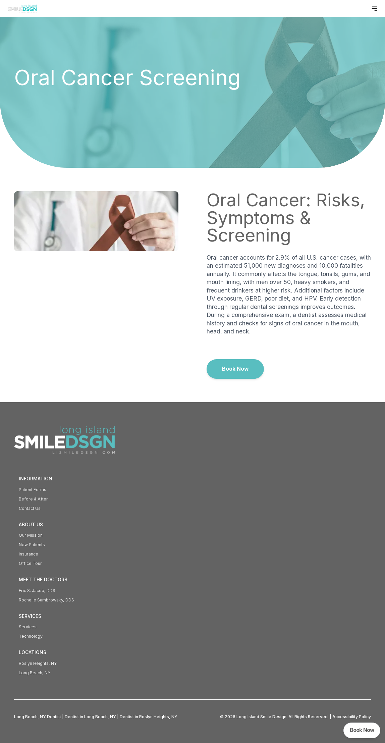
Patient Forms (32, 489)
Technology (31, 636)
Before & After (33, 498)
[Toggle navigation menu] (374, 8)
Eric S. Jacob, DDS (37, 590)
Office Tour (30, 563)
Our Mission (31, 535)
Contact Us (30, 508)
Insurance (28, 553)
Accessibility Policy (351, 716)
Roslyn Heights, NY (38, 663)
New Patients (32, 544)
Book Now (235, 369)
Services (28, 626)
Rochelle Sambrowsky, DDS (46, 599)
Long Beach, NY (35, 672)
